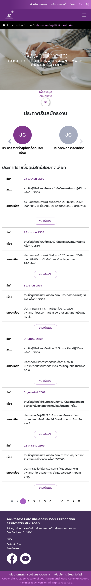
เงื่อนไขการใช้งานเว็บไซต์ (68, 575)
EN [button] (80, 4)
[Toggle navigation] (84, 15)
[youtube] (25, 558)
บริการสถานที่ (58, 4)
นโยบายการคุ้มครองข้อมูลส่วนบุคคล (29, 575)
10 (61, 501)
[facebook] (12, 558)
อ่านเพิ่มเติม (45, 221)
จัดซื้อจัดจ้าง (14, 545)
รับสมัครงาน (14, 549)
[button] (6, 141)
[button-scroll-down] (45, 102)
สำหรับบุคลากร (38, 4)
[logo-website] (10, 15)
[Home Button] (4, 25)
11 (68, 501)
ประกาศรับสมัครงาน (21, 25)
